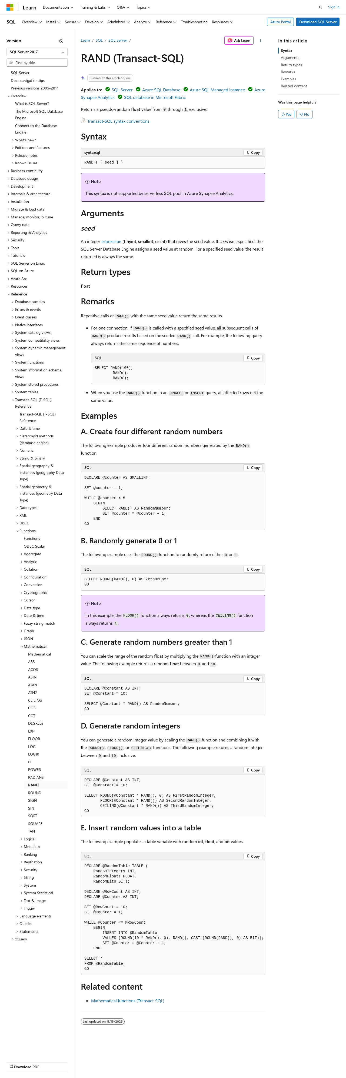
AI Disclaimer (17, 1061)
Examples (288, 78)
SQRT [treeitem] (32, 815)
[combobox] (37, 52)
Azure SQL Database (161, 89)
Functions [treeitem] (32, 538)
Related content (294, 85)
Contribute (97, 1061)
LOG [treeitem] (32, 746)
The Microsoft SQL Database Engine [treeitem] (39, 115)
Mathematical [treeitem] (39, 654)
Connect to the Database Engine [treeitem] (36, 129)
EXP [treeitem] (31, 731)
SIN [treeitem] (31, 808)
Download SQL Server (318, 21)
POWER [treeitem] (34, 769)
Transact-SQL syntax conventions (118, 121)
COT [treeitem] (31, 715)
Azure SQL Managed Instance (217, 89)
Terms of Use (197, 1061)
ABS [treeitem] (31, 661)
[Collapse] (61, 40)
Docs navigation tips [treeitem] (28, 80)
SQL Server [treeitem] (20, 72)
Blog (73, 1061)
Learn (85, 40)
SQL (99, 40)
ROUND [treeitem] (34, 792)
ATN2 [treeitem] (32, 692)
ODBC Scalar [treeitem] (34, 546)
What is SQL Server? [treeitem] (32, 103)
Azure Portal (280, 21)
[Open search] (320, 7)
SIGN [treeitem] (32, 800)
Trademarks (224, 1061)
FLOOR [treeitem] (34, 738)
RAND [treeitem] (33, 784)
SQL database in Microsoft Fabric (155, 97)
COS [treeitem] (32, 707)
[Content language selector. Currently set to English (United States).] (31, 1048)
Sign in (334, 6)
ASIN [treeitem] (32, 677)
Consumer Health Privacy (155, 1061)
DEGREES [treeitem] (36, 723)
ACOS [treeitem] (33, 669)
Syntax (286, 50)
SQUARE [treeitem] (35, 823)
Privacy (118, 1061)
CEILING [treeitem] (35, 700)
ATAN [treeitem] (32, 684)
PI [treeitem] (29, 761)
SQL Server (117, 40)
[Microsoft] (10, 7)
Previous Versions (49, 1061)
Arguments (290, 57)
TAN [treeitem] (31, 831)
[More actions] (260, 40)
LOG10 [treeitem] (33, 754)
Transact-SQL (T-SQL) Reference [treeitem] (37, 417)
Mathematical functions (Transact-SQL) (127, 1000)
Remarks (288, 71)
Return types (291, 64)
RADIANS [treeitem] (36, 777)
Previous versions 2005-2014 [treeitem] (35, 88)
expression (111, 241)
